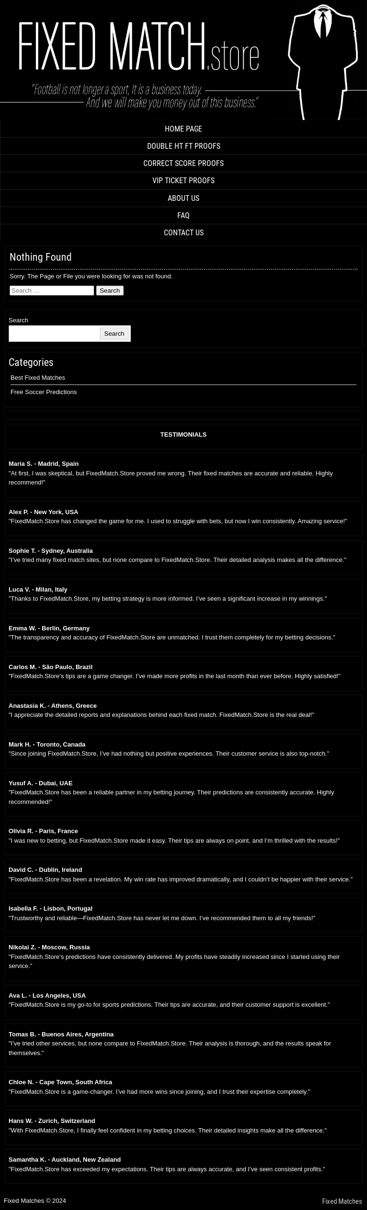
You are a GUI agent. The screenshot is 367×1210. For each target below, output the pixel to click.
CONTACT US (184, 232)
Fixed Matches (342, 1201)
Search (18, 320)
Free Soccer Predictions (44, 392)
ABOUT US (183, 198)
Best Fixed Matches (38, 377)
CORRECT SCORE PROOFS (183, 163)
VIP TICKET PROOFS (183, 180)
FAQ (183, 215)
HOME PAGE (183, 128)
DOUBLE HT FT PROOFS (183, 146)
